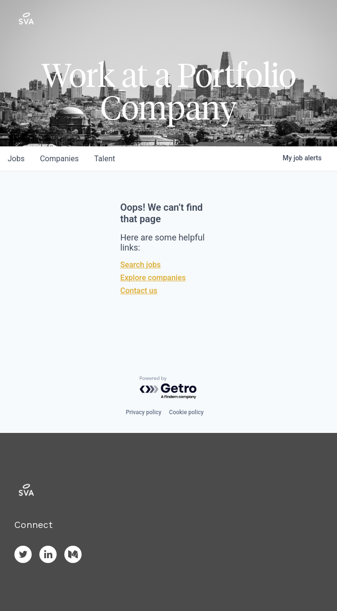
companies (59, 158)
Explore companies (153, 277)
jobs (16, 158)
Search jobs (140, 264)
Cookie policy (186, 412)
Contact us (138, 290)
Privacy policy (143, 412)
